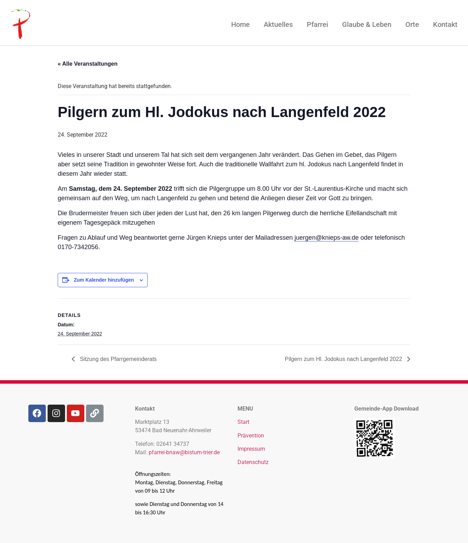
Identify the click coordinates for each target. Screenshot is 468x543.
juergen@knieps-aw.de (327, 237)
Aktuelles (278, 24)
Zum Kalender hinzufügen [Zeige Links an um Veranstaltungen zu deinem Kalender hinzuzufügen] (104, 280)
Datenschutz (253, 462)
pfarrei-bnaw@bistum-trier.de (184, 452)
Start (243, 422)
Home (240, 24)
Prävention (250, 435)
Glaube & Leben (366, 24)
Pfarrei (317, 24)
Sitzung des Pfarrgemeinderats (117, 359)
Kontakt (445, 24)
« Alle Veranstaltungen (88, 64)
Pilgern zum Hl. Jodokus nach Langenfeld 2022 (344, 359)
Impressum (251, 449)
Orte (412, 24)
